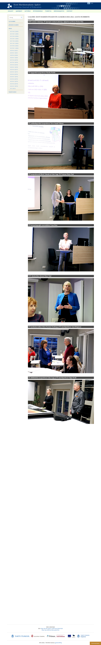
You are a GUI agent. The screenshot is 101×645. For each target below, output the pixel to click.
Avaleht (10, 11)
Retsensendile (38, 11)
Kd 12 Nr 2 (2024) (14, 36)
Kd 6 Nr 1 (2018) (14, 67)
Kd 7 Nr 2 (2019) (14, 60)
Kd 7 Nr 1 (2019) (14, 62)
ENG (92, 3)
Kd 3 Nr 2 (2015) (14, 79)
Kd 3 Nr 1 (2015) (14, 81)
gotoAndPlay (58, 642)
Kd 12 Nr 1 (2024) (14, 38)
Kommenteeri (95, 643)
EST (89, 3)
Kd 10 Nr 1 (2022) (14, 48)
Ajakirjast (19, 11)
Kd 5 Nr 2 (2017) (14, 69)
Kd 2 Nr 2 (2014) (14, 83)
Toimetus (48, 11)
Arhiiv (10, 28)
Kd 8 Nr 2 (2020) (14, 55)
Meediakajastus (59, 11)
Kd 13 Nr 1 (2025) (14, 34)
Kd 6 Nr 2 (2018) (14, 64)
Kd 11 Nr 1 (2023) (14, 43)
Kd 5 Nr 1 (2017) (14, 72)
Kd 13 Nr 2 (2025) (14, 31)
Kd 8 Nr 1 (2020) (14, 57)
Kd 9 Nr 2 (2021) (14, 50)
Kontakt (69, 11)
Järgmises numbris (14, 25)
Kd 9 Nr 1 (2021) (14, 53)
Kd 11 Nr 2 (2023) (14, 41)
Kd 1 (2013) (12, 88)
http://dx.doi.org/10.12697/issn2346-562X (52, 628)
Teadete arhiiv (12, 92)
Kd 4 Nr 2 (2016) (14, 74)
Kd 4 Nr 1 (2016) (14, 76)
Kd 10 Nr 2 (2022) (14, 45)
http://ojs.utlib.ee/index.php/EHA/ (50, 630)
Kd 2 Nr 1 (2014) (14, 86)
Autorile (28, 11)
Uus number (12, 21)
